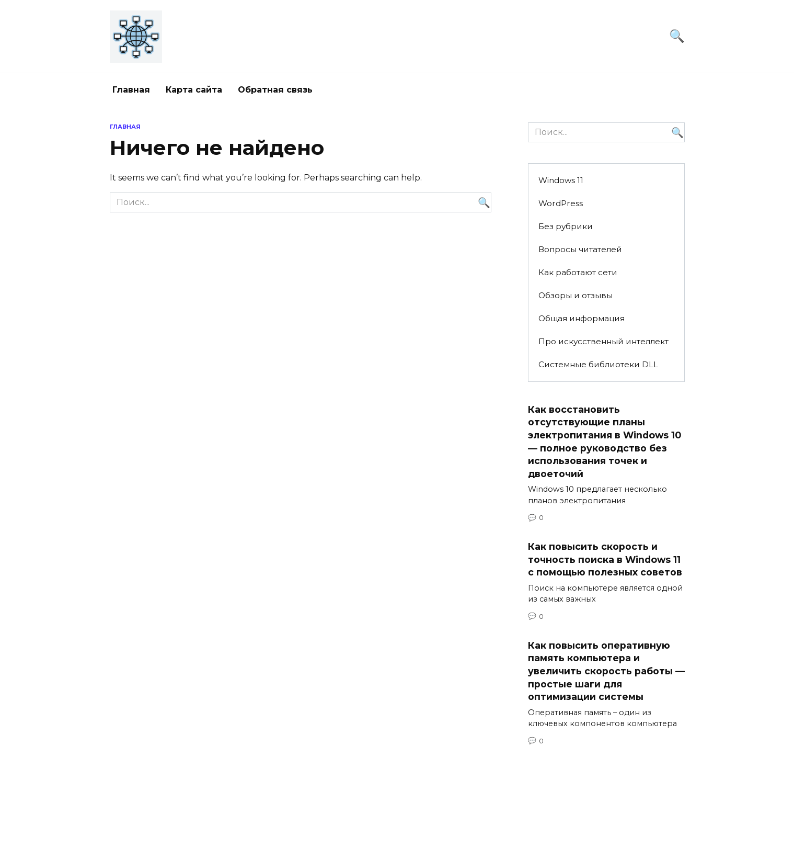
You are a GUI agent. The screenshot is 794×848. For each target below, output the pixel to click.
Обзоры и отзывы (575, 295)
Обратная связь (275, 90)
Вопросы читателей (580, 249)
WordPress (560, 203)
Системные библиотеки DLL (598, 364)
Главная (131, 90)
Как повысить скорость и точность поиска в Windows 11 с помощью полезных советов (605, 559)
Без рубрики (565, 226)
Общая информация (581, 318)
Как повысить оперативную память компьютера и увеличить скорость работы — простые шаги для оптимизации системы (606, 671)
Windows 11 (560, 180)
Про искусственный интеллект (603, 341)
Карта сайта (194, 90)
